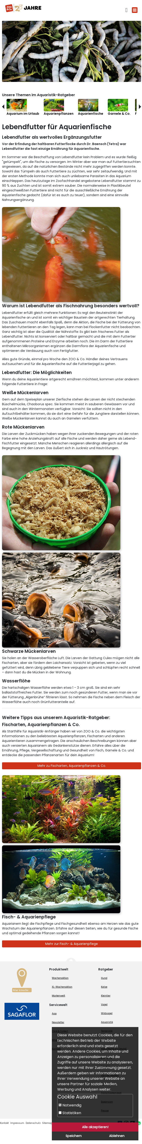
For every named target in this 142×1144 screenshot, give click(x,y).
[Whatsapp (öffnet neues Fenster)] (139, 1123)
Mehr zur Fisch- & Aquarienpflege (71, 943)
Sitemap (47, 1123)
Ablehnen (116, 1136)
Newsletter (58, 1022)
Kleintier (105, 995)
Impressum (17, 1123)
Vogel (104, 1004)
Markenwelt (58, 995)
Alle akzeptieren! (95, 1127)
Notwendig (70, 1105)
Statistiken (70, 1112)
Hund (104, 978)
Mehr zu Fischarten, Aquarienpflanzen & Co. (71, 765)
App (54, 1013)
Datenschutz (33, 1123)
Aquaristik (107, 1022)
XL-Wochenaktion (62, 987)
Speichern (74, 1136)
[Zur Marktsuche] (22, 981)
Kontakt (4, 1123)
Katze (104, 987)
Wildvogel (106, 1013)
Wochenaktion (60, 978)
